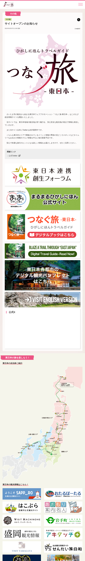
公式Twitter (13, 156)
